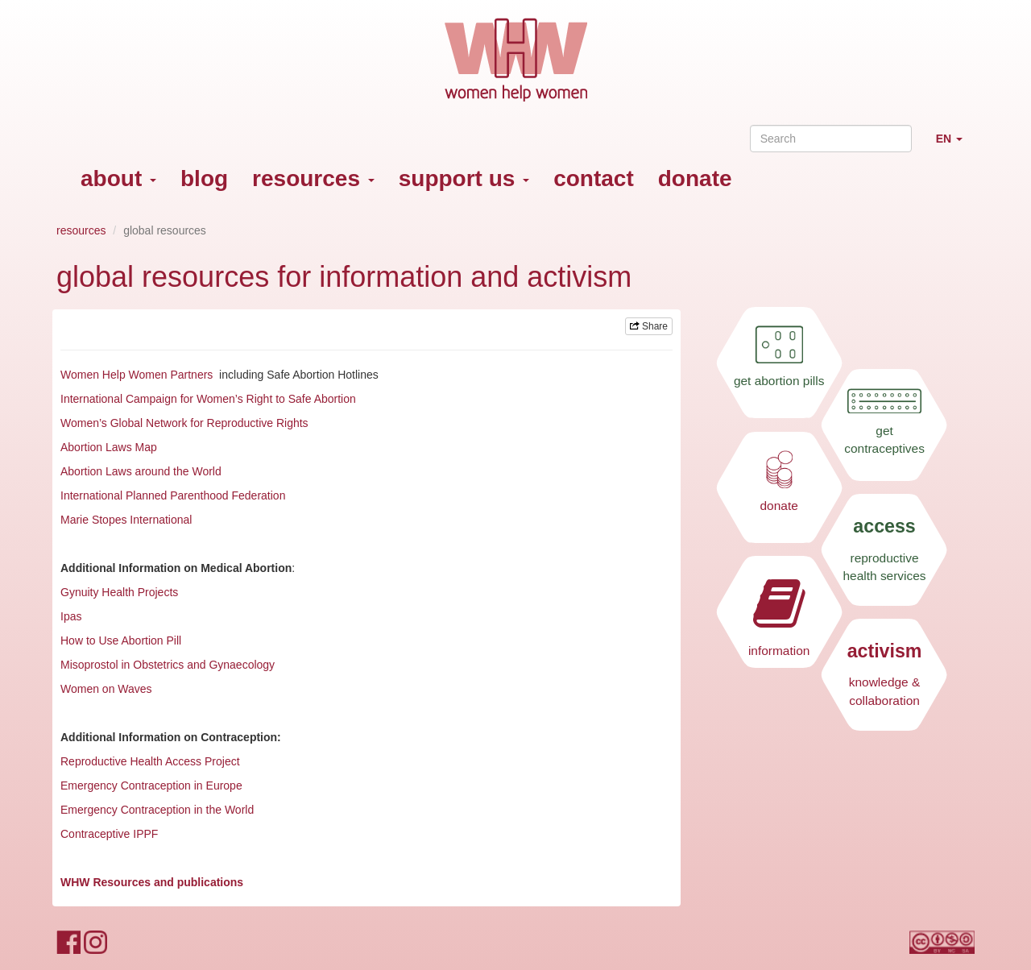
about (118, 178)
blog (204, 178)
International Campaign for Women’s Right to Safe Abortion (209, 398)
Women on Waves (106, 688)
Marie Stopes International (126, 519)
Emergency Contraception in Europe (151, 785)
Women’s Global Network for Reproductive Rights (184, 423)
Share (649, 326)
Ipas (70, 616)
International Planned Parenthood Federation (174, 495)
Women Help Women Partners (136, 374)
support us (464, 178)
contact (593, 178)
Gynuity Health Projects (119, 592)
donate (695, 178)
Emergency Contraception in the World (157, 809)
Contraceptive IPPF (109, 833)
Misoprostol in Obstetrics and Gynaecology (167, 664)
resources (313, 178)
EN (955, 145)
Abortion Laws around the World (141, 471)
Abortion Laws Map (108, 447)
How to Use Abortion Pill (120, 640)
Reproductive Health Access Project (150, 761)
